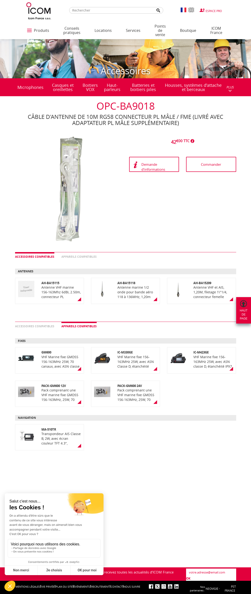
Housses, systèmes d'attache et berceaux (193, 87)
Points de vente (160, 30)
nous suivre (132, 586)
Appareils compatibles (79, 257)
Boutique (188, 30)
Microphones (30, 87)
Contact (116, 586)
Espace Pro (214, 11)
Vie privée (47, 586)
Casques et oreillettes (63, 87)
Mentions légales (28, 586)
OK (188, 578)
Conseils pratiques (71, 30)
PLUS (230, 88)
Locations (103, 30)
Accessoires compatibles (34, 257)
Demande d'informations (153, 167)
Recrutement (100, 586)
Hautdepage (243, 314)
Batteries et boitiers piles (143, 87)
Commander (211, 164)
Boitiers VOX (90, 87)
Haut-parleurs (112, 87)
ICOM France (216, 30)
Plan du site (64, 586)
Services (133, 30)
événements (82, 586)
